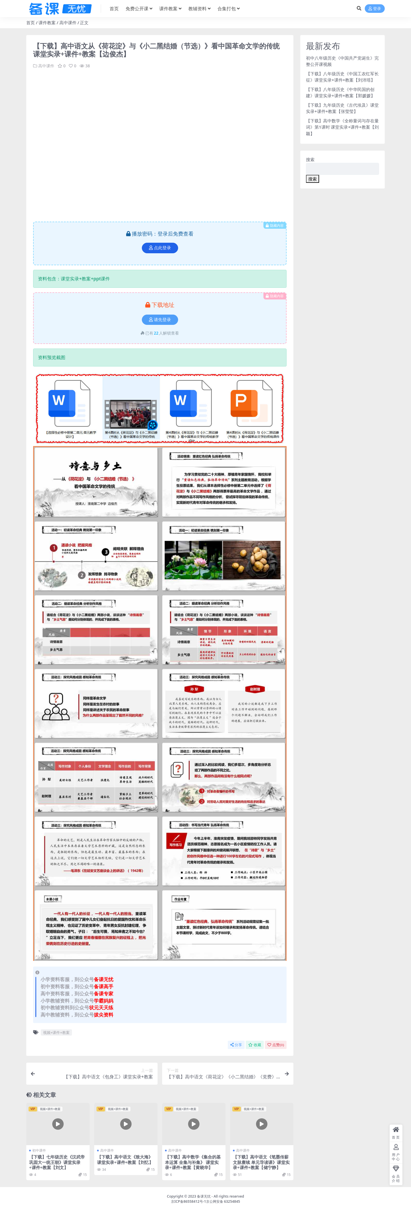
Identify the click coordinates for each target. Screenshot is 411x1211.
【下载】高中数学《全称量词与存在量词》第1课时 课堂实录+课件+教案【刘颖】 (342, 127)
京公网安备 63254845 (223, 1201)
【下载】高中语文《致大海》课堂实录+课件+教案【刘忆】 (125, 1159)
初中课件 (39, 1150)
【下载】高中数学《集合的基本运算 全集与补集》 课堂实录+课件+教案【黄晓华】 (193, 1162)
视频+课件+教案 (56, 1032)
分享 (236, 1044)
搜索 (310, 159)
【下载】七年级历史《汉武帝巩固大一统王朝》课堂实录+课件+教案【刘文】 (57, 1162)
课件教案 (47, 22)
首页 (30, 22)
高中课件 (67, 22)
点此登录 (160, 248)
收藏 (254, 1044)
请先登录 (160, 319)
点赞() (275, 1044)
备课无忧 (204, 1196)
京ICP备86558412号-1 (188, 1201)
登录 (374, 9)
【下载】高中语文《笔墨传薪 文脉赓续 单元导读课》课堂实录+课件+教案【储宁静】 (261, 1162)
